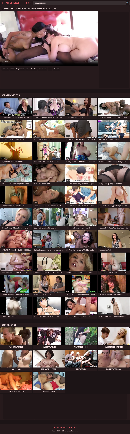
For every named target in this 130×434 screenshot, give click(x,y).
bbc (50, 69)
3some (56, 69)
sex (27, 69)
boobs (33, 69)
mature (5, 69)
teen (12, 69)
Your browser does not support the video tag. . (49, 38)
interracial (42, 69)
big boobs (20, 69)
